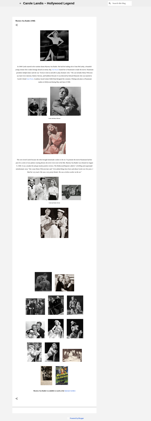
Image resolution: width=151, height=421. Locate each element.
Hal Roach (55, 69)
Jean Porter (30, 79)
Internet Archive (70, 391)
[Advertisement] (108, 83)
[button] (16, 25)
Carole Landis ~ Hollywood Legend (48, 3)
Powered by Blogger (75, 418)
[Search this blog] (122, 3)
